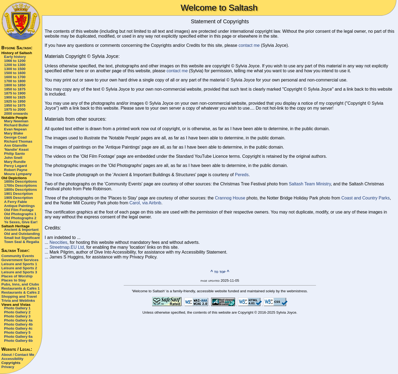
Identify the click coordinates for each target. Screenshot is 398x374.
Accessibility (12, 359)
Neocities (58, 242)
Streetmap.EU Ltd (67, 247)
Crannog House (230, 198)
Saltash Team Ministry (310, 184)
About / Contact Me (17, 355)
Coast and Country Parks (365, 198)
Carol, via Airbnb (145, 203)
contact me (249, 45)
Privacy (7, 367)
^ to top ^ (219, 271)
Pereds (242, 174)
